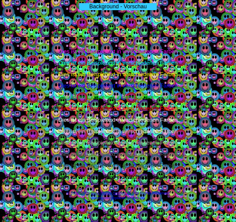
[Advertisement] (118, 29)
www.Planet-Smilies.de (111, 193)
